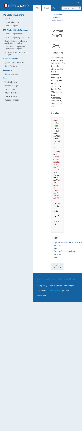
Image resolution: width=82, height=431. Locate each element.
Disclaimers (41, 290)
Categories (57, 265)
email (67, 290)
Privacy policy (42, 285)
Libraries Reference (12, 22)
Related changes (11, 85)
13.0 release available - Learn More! (57, 17)
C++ (54, 268)
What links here (10, 82)
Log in (78, 2)
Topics (7, 18)
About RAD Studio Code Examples (62, 285)
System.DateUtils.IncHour (64, 251)
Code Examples (11, 25)
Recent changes (11, 74)
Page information (11, 100)
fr (56, 245)
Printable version (11, 93)
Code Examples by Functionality (18, 37)
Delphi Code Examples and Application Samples (15, 42)
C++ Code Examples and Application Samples (14, 47)
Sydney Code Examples (14, 62)
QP (62, 290)
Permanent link (10, 96)
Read (46, 8)
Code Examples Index (13, 33)
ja (55, 248)
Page (37, 8)
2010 (59, 268)
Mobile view (41, 295)
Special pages (10, 89)
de (60, 245)
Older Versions (10, 66)
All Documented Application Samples (16, 53)
